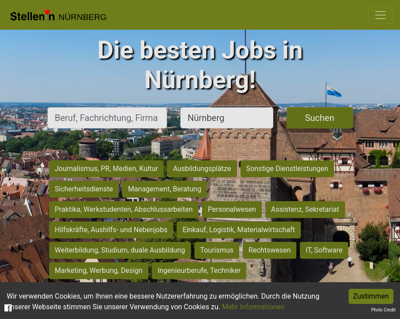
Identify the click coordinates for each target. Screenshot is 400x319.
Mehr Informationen (253, 307)
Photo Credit (383, 309)
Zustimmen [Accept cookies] (371, 296)
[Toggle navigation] (380, 15)
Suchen (319, 118)
